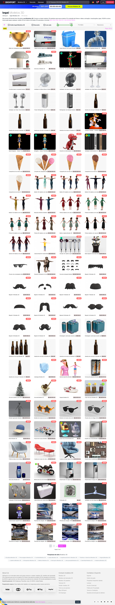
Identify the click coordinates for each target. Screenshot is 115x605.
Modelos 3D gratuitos (64, 580)
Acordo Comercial (91, 585)
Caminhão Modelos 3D (86, 560)
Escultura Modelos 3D (11, 557)
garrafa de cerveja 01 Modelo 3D (17, 377)
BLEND (69, 20)
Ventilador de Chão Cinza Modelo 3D (18, 110)
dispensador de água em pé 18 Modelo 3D (95, 479)
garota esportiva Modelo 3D (66, 377)
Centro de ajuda (91, 578)
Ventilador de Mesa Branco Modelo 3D (43, 89)
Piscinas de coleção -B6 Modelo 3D (94, 520)
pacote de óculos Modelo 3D (41, 438)
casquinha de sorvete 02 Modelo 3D (94, 171)
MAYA (73, 20)
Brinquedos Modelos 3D (29, 560)
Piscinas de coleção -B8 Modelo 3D (68, 520)
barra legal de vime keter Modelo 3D (93, 253)
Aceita (77, 602)
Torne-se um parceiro (64, 588)
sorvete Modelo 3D (39, 397)
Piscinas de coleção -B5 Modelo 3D (68, 541)
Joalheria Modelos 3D (15, 560)
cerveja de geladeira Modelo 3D (93, 377)
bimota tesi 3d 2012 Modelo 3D (42, 479)
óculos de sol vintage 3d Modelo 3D (94, 418)
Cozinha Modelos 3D (40, 557)
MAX (51, 20)
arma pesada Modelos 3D (71, 560)
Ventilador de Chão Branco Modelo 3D (94, 89)
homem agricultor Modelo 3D (16, 418)
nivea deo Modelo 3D (14, 479)
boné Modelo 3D (13, 438)
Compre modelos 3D (66, 573)
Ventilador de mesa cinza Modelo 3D (68, 89)
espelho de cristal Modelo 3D (92, 438)
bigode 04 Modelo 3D (90, 315)
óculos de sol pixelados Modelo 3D (17, 274)
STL (63, 20)
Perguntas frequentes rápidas (94, 580)
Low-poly (47, 25)
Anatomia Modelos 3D (100, 560)
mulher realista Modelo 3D (66, 233)
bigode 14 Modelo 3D (39, 294)
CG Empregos (62, 593)
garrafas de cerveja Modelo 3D (16, 356)
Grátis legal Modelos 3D (16, 25)
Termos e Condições (92, 590)
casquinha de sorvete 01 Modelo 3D (18, 192)
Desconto (36, 25)
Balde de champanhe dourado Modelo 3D (19, 48)
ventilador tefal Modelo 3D (91, 151)
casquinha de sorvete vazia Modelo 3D (18, 171)
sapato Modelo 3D (64, 397)
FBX (57, 20)
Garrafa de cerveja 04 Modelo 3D (93, 110)
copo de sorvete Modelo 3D (67, 438)
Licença (89, 583)
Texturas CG (62, 583)
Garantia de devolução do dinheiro (96, 593)
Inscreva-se (110, 2)
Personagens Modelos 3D (25, 557)
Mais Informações (40, 602)
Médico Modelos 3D (43, 560)
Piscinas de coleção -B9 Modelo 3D (18, 541)
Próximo (62, 546)
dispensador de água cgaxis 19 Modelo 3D (70, 479)
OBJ (54, 20)
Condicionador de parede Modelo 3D (18, 89)
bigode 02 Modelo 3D (39, 336)
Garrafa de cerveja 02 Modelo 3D (42, 130)
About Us (5, 573)
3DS (60, 20)
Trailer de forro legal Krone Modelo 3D (43, 48)
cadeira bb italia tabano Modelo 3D (68, 459)
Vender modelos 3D (64, 585)
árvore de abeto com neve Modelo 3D (18, 397)
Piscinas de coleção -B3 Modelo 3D (94, 541)
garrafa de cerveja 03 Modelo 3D (68, 356)
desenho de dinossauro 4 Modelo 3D (69, 151)
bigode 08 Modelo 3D (65, 315)
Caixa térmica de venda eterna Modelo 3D (44, 500)
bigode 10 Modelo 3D (14, 315)
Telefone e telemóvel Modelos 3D (87, 557)
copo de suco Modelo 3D (91, 397)
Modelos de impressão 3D (66, 578)
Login (103, 2)
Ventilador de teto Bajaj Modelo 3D (93, 500)
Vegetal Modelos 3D (104, 557)
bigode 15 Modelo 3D (14, 294)
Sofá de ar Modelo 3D (39, 68)
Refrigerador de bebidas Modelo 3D (68, 110)
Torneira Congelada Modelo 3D (92, 48)
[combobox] (86, 24)
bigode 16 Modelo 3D (90, 274)
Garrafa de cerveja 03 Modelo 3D (17, 130)
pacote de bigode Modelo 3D (67, 274)
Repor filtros (108, 28)
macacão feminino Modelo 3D (41, 212)
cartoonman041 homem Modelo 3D (43, 253)
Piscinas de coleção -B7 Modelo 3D (43, 520)
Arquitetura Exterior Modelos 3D (68, 557)
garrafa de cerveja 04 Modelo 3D (42, 356)
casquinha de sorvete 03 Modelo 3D (69, 171)
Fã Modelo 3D (63, 500)
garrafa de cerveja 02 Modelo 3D (93, 356)
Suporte (89, 575)
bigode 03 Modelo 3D (14, 336)
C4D (65, 20)
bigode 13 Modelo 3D (65, 294)
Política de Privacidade (93, 588)
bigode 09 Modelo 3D (39, 315)
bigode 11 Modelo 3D (90, 294)
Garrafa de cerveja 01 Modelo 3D (68, 130)
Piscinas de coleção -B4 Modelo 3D (43, 541)
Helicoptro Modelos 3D (56, 560)
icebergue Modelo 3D (39, 377)
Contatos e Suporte (93, 573)
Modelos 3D (62, 575)
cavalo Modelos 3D (52, 557)
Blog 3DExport (63, 590)
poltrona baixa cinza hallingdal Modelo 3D (19, 459)
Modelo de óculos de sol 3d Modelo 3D (69, 418)
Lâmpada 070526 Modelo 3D (16, 500)
